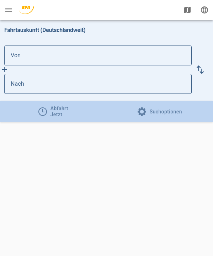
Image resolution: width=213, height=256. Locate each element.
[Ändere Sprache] (204, 9)
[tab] (53, 111)
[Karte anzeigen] (187, 9)
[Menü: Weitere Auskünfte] (8, 9)
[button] (200, 69)
